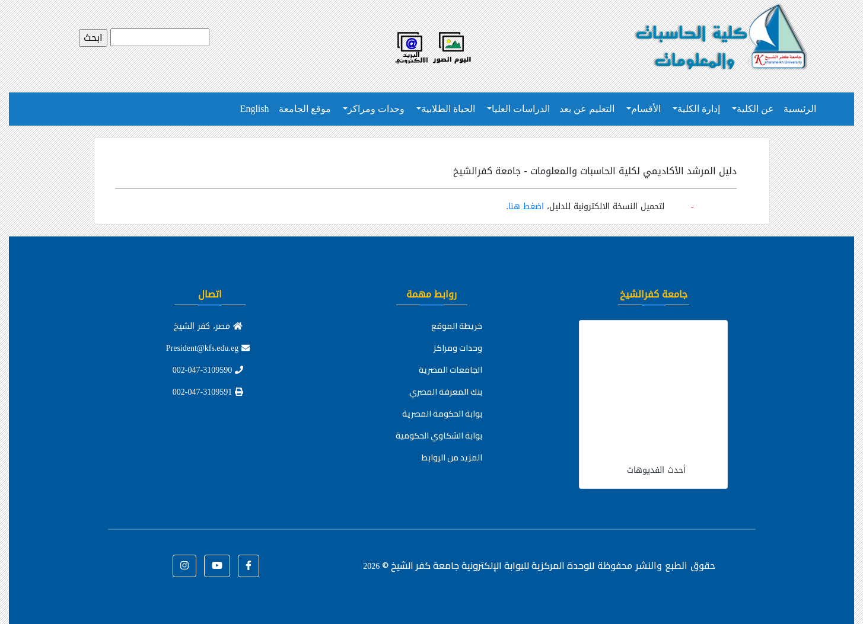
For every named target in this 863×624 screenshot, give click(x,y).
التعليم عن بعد (586, 109)
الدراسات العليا (521, 109)
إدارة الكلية (698, 109)
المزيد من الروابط (452, 457)
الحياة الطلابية (448, 109)
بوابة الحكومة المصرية (442, 413)
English (254, 109)
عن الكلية (755, 109)
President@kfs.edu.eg (208, 348)
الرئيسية (800, 109)
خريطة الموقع (456, 326)
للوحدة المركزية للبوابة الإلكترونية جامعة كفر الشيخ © (478, 565)
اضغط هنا (526, 207)
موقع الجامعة (305, 109)
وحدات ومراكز (376, 109)
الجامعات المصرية (450, 369)
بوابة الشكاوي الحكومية (439, 435)
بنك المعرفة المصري (445, 391)
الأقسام (646, 109)
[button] (248, 566)
